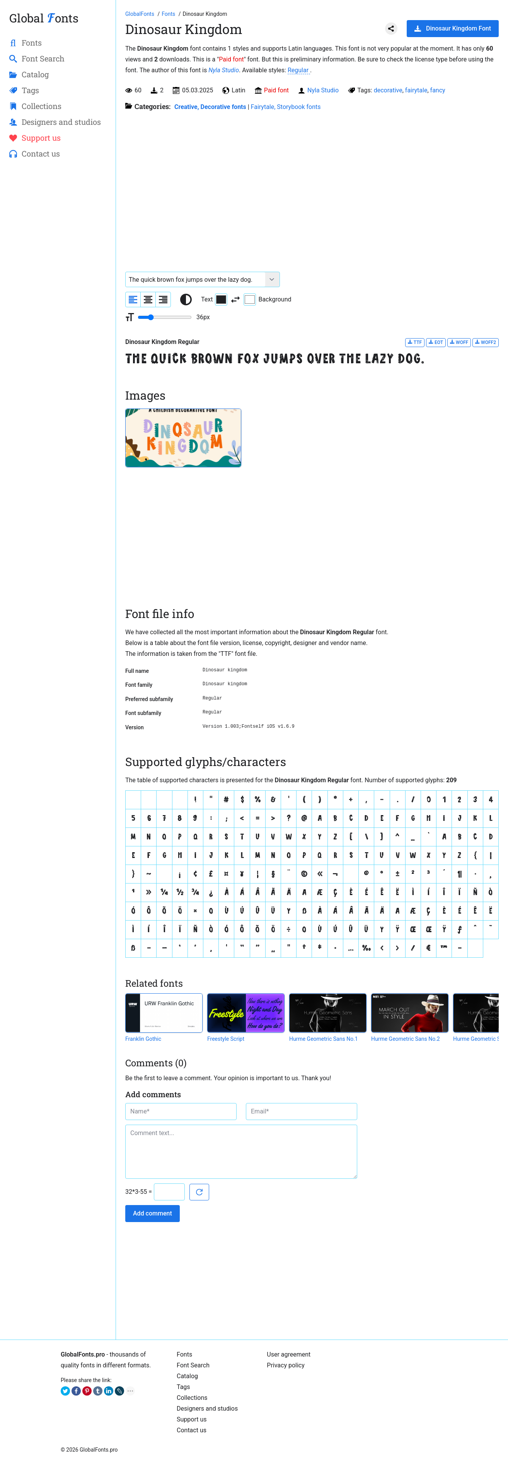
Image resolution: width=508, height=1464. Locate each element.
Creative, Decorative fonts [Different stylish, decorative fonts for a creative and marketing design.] (210, 107)
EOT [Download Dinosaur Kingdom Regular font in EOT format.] (436, 342)
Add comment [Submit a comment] (152, 1213)
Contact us (191, 1430)
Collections (192, 1397)
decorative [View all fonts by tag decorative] (388, 90)
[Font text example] (195, 279)
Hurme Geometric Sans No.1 (323, 1039)
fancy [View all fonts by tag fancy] (437, 90)
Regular (299, 70)
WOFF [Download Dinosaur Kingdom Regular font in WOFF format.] (459, 342)
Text (214, 299)
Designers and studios (207, 1408)
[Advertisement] (57, 290)
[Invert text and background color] (235, 299)
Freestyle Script (225, 1039)
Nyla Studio (223, 70)
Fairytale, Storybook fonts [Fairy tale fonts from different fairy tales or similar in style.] (286, 107)
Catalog (187, 1376)
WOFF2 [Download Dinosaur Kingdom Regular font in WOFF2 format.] (485, 342)
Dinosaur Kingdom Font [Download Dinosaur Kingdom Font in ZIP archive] (452, 28)
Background (267, 299)
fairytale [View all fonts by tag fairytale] (416, 90)
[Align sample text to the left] (133, 299)
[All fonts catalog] (169, 14)
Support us (192, 1419)
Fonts (184, 1354)
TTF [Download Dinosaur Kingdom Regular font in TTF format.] (415, 342)
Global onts (43, 18)
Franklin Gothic (143, 1039)
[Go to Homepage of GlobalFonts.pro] (140, 14)
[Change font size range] (165, 317)
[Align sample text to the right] (163, 299)
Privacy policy (286, 1365)
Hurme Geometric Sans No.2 (405, 1039)
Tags (183, 1387)
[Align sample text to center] (148, 299)
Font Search (193, 1365)
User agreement (288, 1354)
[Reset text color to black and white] (186, 299)
